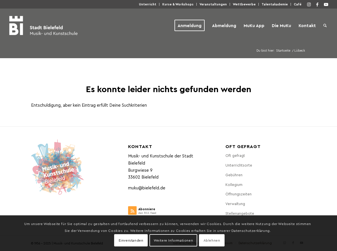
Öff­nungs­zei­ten (238, 194)
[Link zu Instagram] (309, 4)
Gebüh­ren (234, 175)
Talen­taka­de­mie (275, 4)
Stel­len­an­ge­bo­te (239, 213)
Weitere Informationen (173, 240)
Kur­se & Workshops (178, 4)
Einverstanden (131, 240)
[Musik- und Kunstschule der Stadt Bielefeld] (43, 25)
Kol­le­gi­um (234, 184)
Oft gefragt (235, 155)
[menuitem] (147, 4)
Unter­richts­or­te (238, 165)
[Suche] (325, 25)
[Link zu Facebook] (317, 4)
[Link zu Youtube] (326, 4)
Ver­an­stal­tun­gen (213, 4)
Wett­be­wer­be (244, 4)
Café (297, 4)
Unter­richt (147, 4)
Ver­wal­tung (235, 203)
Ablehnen (212, 240)
